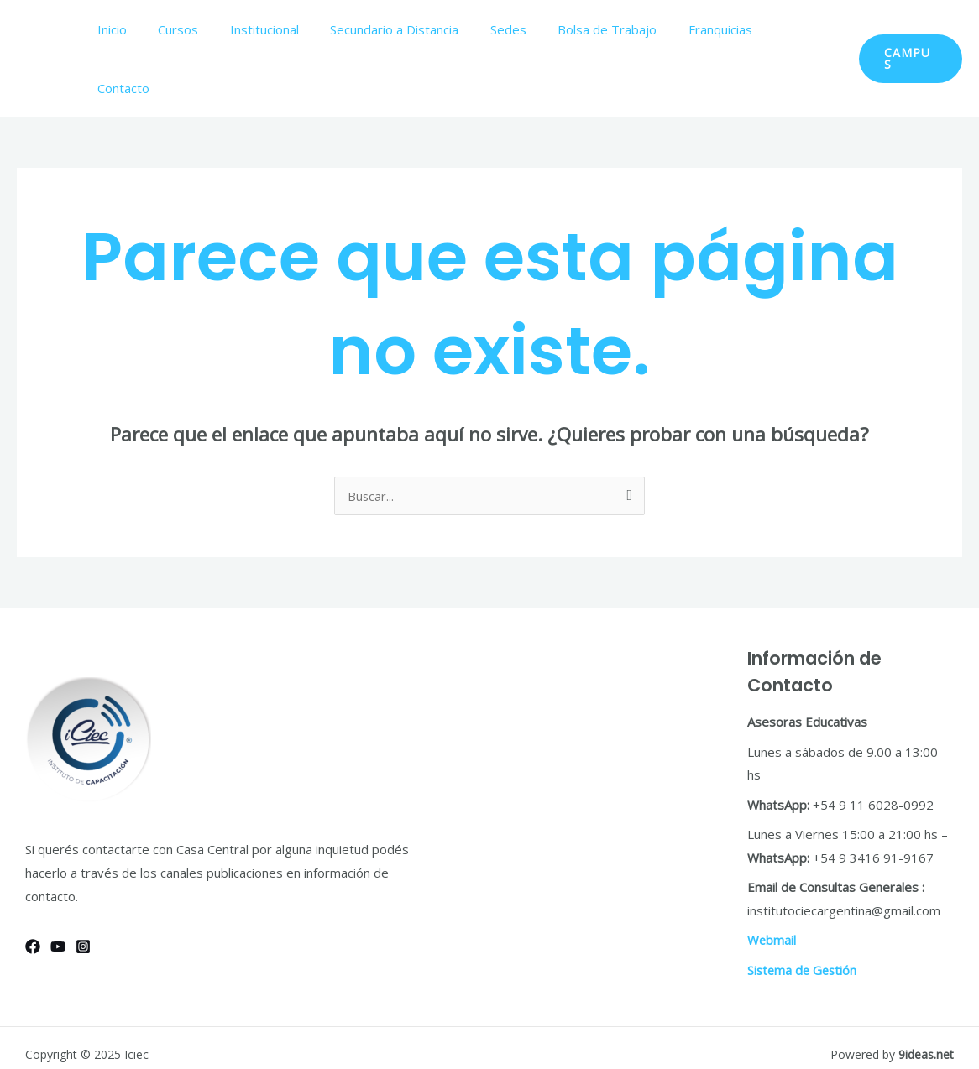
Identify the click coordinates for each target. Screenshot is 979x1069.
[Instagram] (83, 887)
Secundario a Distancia (412, 29)
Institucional (288, 29)
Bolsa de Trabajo (612, 29)
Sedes (520, 29)
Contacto (803, 29)
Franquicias (719, 29)
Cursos (209, 29)
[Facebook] (32, 887)
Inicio (149, 29)
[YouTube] (57, 887)
